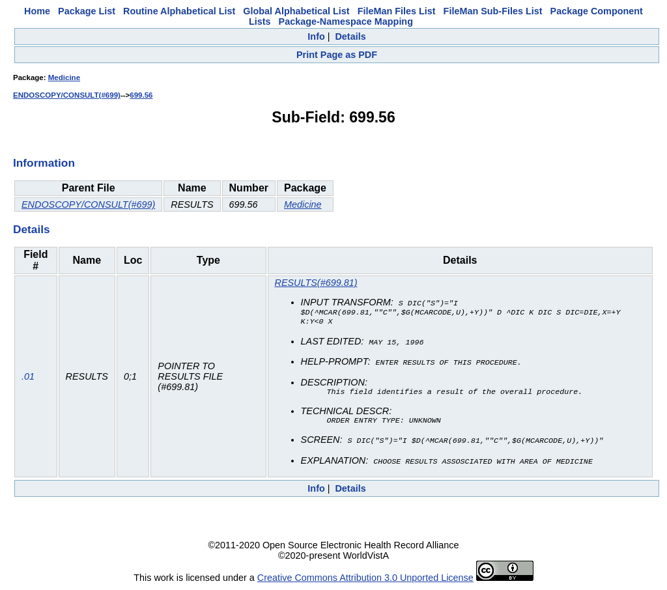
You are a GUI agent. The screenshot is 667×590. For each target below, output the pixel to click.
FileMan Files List (397, 11)
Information (44, 162)
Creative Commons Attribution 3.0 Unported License (365, 579)
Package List (86, 11)
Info (315, 36)
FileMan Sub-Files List (493, 11)
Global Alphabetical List (296, 11)
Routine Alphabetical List (179, 11)
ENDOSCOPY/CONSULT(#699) (67, 95)
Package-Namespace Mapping (346, 21)
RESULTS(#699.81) (316, 282)
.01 (28, 377)
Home (37, 11)
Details (350, 36)
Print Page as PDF (336, 54)
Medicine (64, 77)
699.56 (141, 95)
